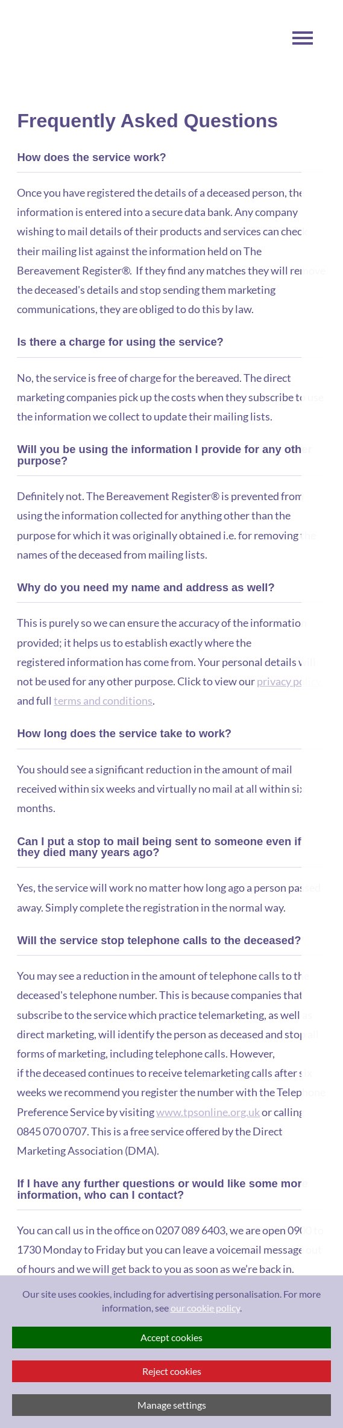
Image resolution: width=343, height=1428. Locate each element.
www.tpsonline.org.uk (208, 1112)
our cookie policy (205, 1307)
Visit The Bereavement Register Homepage (53, 42)
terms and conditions (103, 700)
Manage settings (171, 1405)
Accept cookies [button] (171, 1337)
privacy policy (289, 681)
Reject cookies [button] (171, 1371)
